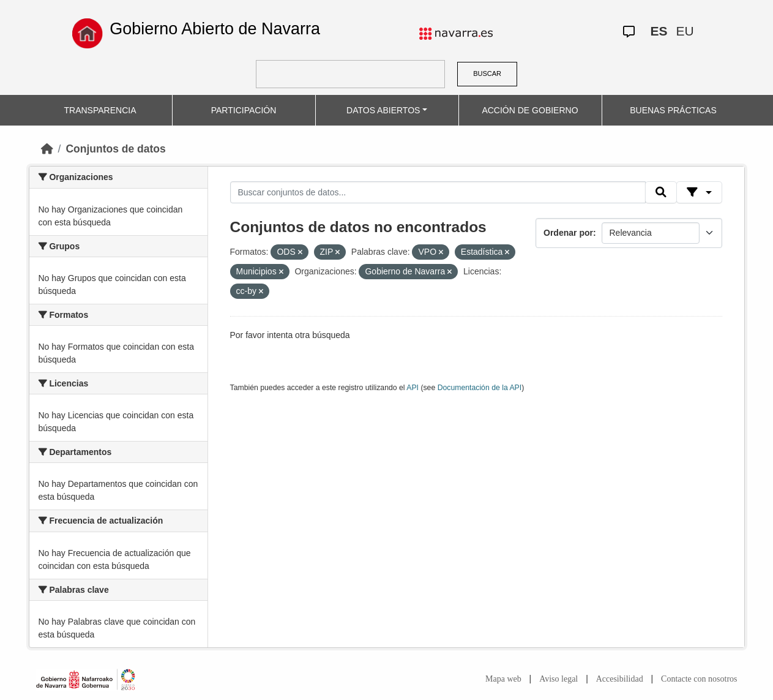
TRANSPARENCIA (100, 110)
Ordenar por (568, 233)
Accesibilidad (619, 678)
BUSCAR (487, 73)
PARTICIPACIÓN (244, 110)
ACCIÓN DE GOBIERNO (530, 110)
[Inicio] (47, 149)
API (412, 387)
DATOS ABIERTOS (383, 110)
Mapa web (503, 678)
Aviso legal (558, 678)
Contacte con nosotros (699, 678)
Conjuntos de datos (115, 149)
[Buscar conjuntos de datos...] (438, 192)
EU (685, 31)
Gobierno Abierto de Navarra (215, 29)
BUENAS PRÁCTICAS (673, 110)
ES (659, 31)
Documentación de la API (480, 387)
